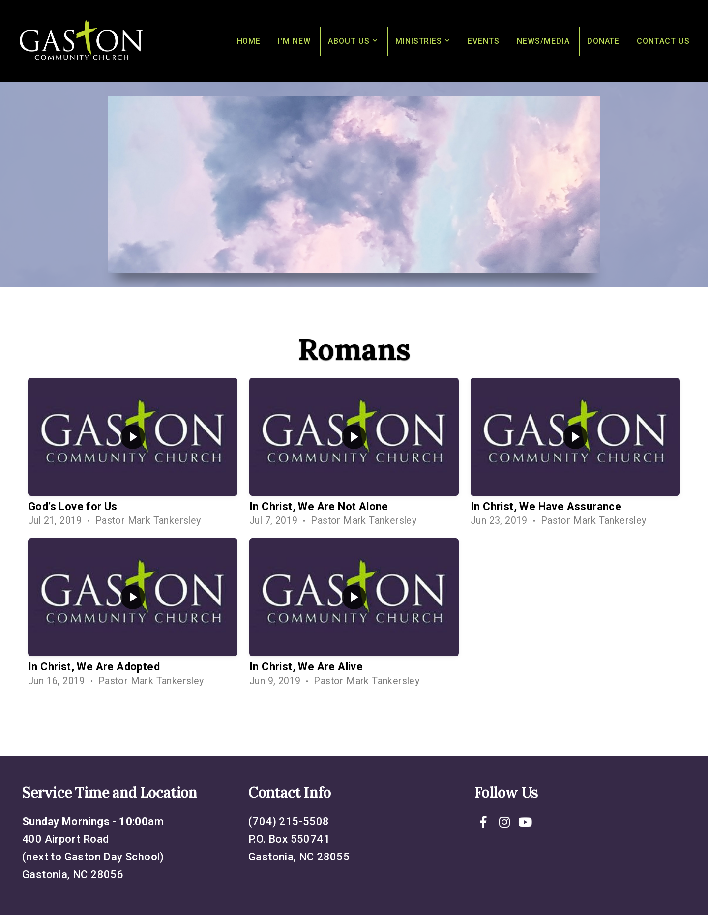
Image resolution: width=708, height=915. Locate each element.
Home (249, 41)
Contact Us (663, 41)
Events (484, 41)
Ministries (423, 41)
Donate (603, 41)
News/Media (543, 41)
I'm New (294, 41)
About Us (353, 41)
